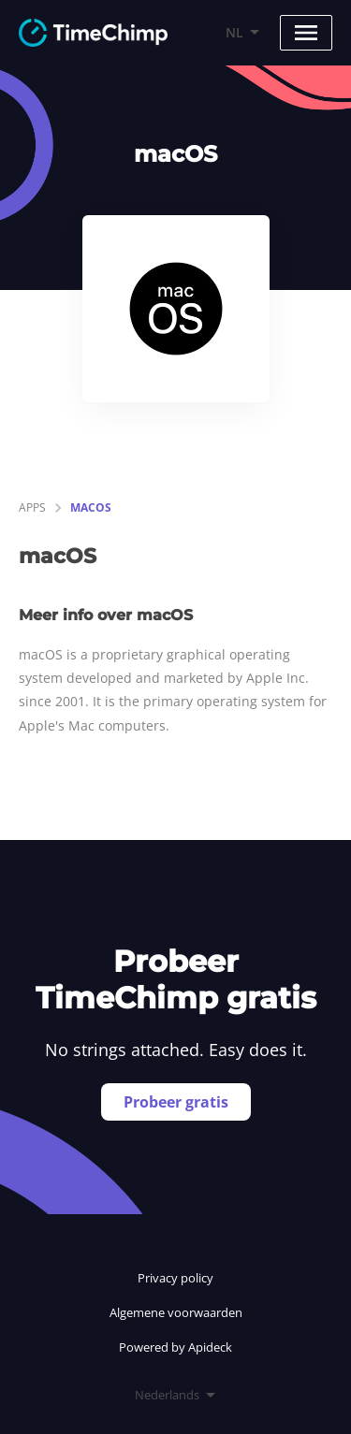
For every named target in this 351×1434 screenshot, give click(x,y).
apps (32, 507)
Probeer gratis (176, 1102)
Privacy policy (175, 1277)
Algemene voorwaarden (176, 1312)
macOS (90, 507)
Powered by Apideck (175, 1347)
